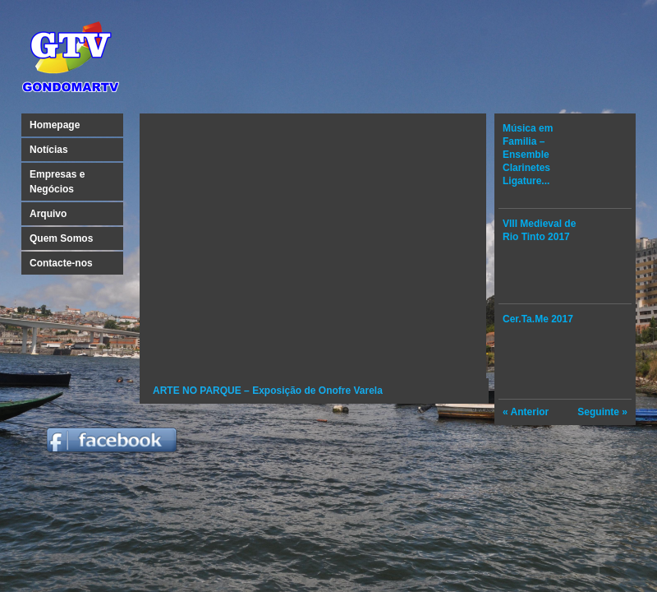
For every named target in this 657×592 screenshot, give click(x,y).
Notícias (49, 149)
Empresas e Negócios (57, 182)
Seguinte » (602, 412)
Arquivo (48, 214)
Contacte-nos (61, 263)
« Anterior (526, 412)
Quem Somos (61, 238)
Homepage (55, 125)
